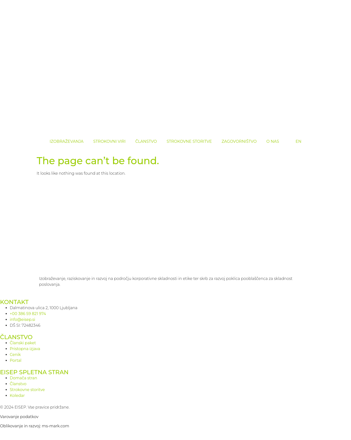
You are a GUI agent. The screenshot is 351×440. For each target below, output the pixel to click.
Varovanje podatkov (19, 416)
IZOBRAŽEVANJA (67, 141)
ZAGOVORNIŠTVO (239, 141)
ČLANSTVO (146, 141)
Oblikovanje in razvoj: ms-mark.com (34, 426)
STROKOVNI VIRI (109, 141)
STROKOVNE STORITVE (189, 141)
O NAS (272, 141)
